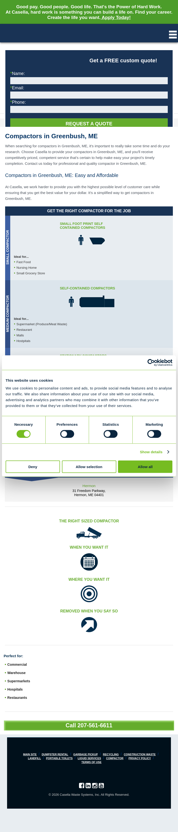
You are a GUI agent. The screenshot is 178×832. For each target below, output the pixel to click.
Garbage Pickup (85, 754)
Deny (32, 466)
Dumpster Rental (55, 754)
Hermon (88, 486)
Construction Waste (140, 754)
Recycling (111, 754)
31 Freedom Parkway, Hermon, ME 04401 (89, 493)
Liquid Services (89, 758)
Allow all (145, 466)
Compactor (114, 758)
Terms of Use (91, 762)
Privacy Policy (140, 758)
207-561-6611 (95, 725)
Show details (151, 452)
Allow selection (89, 466)
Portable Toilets (59, 758)
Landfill (34, 758)
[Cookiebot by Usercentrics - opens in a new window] (151, 362)
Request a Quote (89, 123)
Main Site (30, 754)
